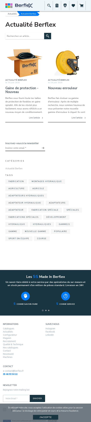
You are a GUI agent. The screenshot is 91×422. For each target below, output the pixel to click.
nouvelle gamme (35, 231)
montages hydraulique (47, 181)
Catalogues (8, 328)
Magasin (7, 338)
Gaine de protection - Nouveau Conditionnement (21, 90)
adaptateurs (57, 203)
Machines (7, 357)
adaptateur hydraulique (25, 203)
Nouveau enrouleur (62, 88)
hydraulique (17, 224)
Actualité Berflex (13, 168)
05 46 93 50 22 (10, 374)
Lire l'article (36, 117)
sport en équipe (19, 238)
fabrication (16, 181)
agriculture (17, 188)
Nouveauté (8, 354)
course (42, 238)
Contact (7, 350)
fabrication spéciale (45, 210)
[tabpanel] (26, 299)
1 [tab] (43, 310)
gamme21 (64, 224)
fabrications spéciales (23, 217)
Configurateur (10, 335)
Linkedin (50, 335)
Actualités (12, 13)
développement (56, 217)
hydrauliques (42, 224)
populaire (60, 231)
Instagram (50, 328)
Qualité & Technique (13, 344)
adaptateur (16, 210)
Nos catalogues (10, 347)
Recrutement (9, 341)
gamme (13, 231)
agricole (38, 188)
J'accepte (46, 417)
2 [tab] (46, 310)
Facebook (50, 331)
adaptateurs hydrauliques (26, 196)
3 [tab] (48, 310)
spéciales (73, 210)
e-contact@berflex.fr (13, 371)
